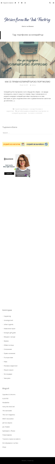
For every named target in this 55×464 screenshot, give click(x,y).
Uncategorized (8, 320)
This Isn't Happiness (8, 415)
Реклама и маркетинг (11, 366)
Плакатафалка (7, 435)
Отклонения (8, 349)
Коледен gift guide (10, 333)
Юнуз (4, 447)
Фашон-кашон (8, 370)
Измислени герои (9, 328)
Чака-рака (7, 378)
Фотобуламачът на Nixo (10, 443)
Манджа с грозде (29, 109)
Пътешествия (8, 357)
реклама (24, 113)
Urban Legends (8, 324)
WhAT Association (8, 419)
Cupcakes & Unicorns (8, 394)
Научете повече (6, 3)
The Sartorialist (7, 411)
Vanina (34, 85)
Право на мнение (9, 353)
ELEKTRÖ (5, 398)
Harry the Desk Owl (8, 406)
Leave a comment (36, 113)
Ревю (5, 362)
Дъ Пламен (6, 427)
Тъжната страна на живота (11, 439)
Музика (6, 341)
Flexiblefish (5, 402)
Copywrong (18, 109)
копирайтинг (33, 111)
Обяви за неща (9, 345)
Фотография (8, 374)
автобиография (23, 111)
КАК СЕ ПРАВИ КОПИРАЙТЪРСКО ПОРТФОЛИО (27, 81)
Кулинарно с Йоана (8, 431)
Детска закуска (7, 423)
